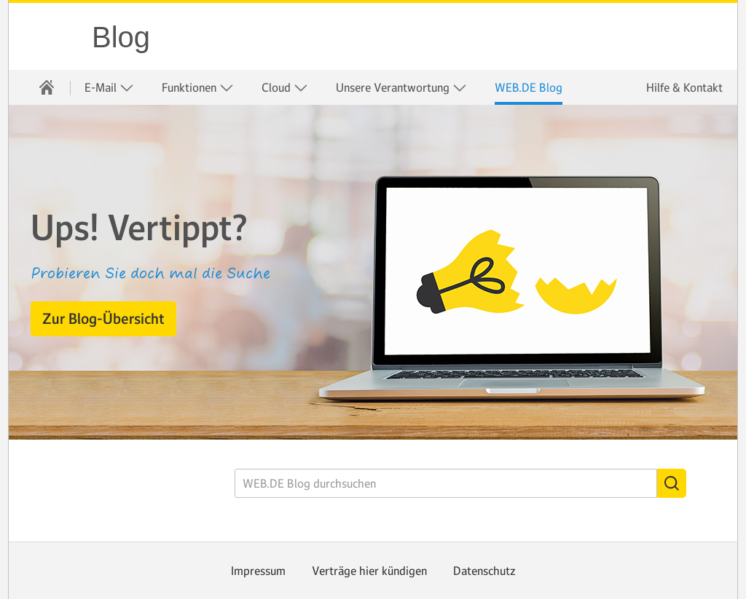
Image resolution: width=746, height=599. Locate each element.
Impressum (258, 570)
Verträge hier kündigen (369, 570)
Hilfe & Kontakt (684, 87)
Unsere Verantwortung (401, 87)
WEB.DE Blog (528, 87)
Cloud (285, 87)
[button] (103, 318)
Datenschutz (484, 570)
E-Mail (109, 87)
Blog (121, 37)
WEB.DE (51, 36)
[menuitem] (46, 87)
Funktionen (198, 87)
